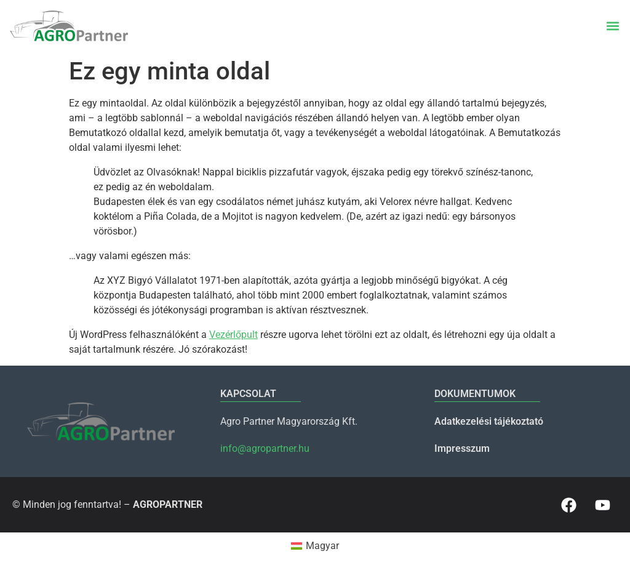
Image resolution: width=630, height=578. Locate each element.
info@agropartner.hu (264, 448)
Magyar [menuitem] (322, 546)
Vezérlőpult (233, 334)
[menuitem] (315, 546)
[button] (612, 26)
